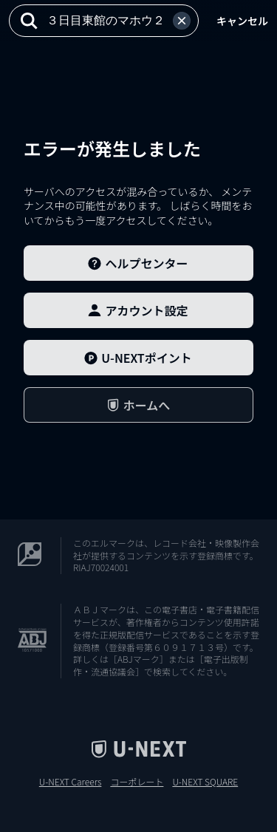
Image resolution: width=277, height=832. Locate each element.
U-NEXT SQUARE (205, 782)
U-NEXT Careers (70, 782)
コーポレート (136, 782)
